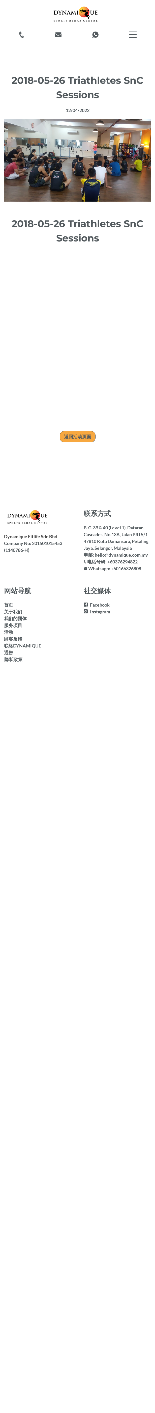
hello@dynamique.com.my (121, 555)
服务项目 (13, 625)
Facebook (100, 605)
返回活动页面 (77, 436)
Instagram (100, 611)
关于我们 (13, 611)
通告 (8, 652)
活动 (8, 632)
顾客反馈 (13, 639)
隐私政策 (13, 659)
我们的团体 (15, 618)
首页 (8, 605)
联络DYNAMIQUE (22, 645)
